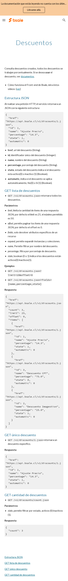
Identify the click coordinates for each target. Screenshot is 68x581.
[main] (34, 42)
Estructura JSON (14, 557)
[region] (34, 8)
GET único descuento (16, 569)
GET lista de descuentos (17, 563)
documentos (27, 76)
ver (18, 89)
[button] (4, 20)
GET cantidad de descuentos (20, 575)
